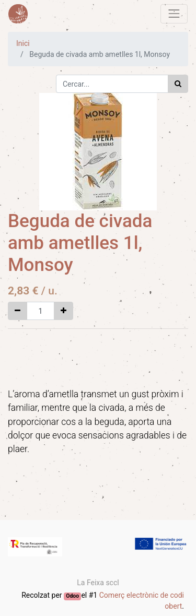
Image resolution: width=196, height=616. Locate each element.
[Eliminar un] (17, 311)
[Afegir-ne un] (63, 311)
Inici (23, 43)
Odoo (72, 596)
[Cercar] (178, 84)
